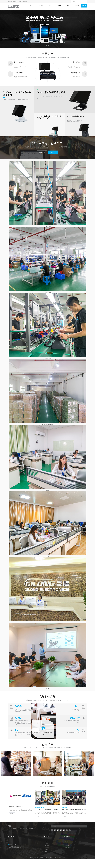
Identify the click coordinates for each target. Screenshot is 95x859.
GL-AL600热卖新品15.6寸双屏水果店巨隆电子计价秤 (49, 117)
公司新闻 (47, 847)
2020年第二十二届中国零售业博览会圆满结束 (46, 809)
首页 (31, 5)
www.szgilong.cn (12, 846)
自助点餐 (67, 845)
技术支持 (47, 845)
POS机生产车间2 (47, 292)
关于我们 (41, 5)
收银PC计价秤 (75, 73)
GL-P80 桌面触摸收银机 (75, 116)
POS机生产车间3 (47, 358)
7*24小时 (75, 718)
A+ (78, 730)
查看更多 (12, 813)
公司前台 (47, 622)
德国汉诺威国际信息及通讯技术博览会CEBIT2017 (74, 809)
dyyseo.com (62, 857)
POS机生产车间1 (47, 226)
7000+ (19, 706)
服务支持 (59, 5)
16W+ (18, 718)
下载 (83, 5)
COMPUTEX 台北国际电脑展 (16, 806)
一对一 (76, 706)
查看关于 (41, 152)
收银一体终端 (19, 62)
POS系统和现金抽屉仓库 (47, 424)
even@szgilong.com (13, 1)
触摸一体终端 (75, 62)
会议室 (47, 688)
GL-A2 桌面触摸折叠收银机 (51, 92)
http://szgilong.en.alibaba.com (15, 847)
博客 (46, 851)
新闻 (68, 5)
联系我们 (77, 5)
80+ (17, 730)
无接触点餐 (67, 847)
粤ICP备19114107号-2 (48, 857)
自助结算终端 (19, 73)
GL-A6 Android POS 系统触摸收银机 (17, 93)
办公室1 (47, 490)
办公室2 (47, 556)
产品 (50, 5)
